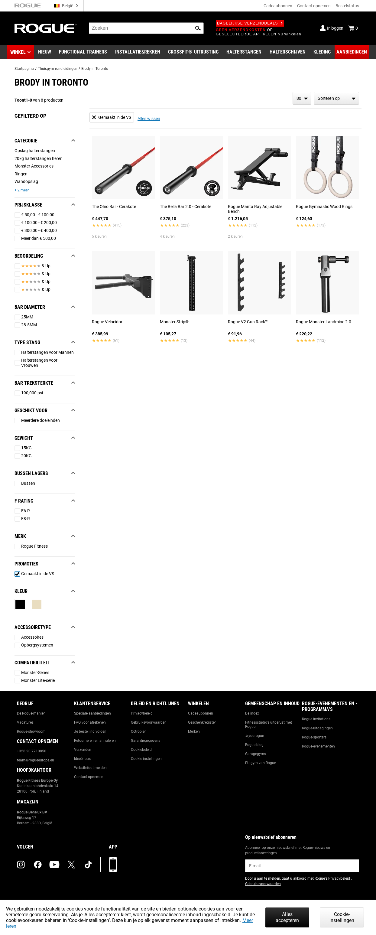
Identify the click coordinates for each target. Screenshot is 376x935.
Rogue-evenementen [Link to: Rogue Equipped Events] (318, 746)
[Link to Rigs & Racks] (137, 52)
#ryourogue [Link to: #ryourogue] (254, 736)
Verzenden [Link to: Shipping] (82, 750)
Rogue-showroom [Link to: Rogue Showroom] (31, 731)
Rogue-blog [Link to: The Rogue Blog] (254, 745)
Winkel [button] (18, 52)
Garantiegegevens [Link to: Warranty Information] (145, 740)
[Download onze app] (113, 864)
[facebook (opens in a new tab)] (37, 864)
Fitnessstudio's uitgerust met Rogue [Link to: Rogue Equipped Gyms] (268, 724)
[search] (146, 28)
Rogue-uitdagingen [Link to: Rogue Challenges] (317, 728)
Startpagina (24, 69)
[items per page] (302, 98)
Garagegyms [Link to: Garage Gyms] (255, 754)
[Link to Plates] (287, 52)
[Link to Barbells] (244, 52)
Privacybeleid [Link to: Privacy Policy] (142, 713)
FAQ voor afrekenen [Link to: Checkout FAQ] (90, 722)
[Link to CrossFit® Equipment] (193, 52)
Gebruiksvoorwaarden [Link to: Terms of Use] (149, 722)
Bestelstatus (347, 5)
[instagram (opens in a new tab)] (20, 864)
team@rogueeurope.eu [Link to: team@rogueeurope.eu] (35, 760)
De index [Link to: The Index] (252, 713)
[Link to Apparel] (322, 52)
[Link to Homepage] (46, 28)
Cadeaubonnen (278, 5)
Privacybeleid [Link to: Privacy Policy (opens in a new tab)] (339, 878)
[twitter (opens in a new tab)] (71, 864)
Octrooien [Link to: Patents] (139, 731)
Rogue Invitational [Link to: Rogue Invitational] (317, 719)
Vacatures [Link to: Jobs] (25, 722)
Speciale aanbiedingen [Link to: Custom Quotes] (92, 713)
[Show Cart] (353, 28)
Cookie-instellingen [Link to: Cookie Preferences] (146, 759)
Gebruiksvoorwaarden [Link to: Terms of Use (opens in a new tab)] (263, 884)
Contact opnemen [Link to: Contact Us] (88, 777)
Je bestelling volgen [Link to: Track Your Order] (90, 731)
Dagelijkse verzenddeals (250, 23)
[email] (302, 865)
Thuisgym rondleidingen (57, 69)
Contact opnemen (314, 5)
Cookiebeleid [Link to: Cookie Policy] (141, 750)
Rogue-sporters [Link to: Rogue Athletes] (314, 737)
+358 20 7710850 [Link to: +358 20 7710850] (31, 751)
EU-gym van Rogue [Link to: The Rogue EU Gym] (260, 763)
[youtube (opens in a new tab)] (54, 864)
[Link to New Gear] (44, 52)
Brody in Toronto (94, 69)
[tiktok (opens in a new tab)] (88, 864)
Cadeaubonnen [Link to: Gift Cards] (200, 713)
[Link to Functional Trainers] (83, 52)
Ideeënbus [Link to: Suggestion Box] (82, 759)
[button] (198, 28)
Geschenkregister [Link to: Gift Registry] (202, 722)
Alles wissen (149, 118)
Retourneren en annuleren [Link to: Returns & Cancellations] (95, 740)
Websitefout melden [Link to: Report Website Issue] (90, 768)
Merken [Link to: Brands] (194, 731)
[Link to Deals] (352, 52)
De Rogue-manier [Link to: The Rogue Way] (31, 713)
